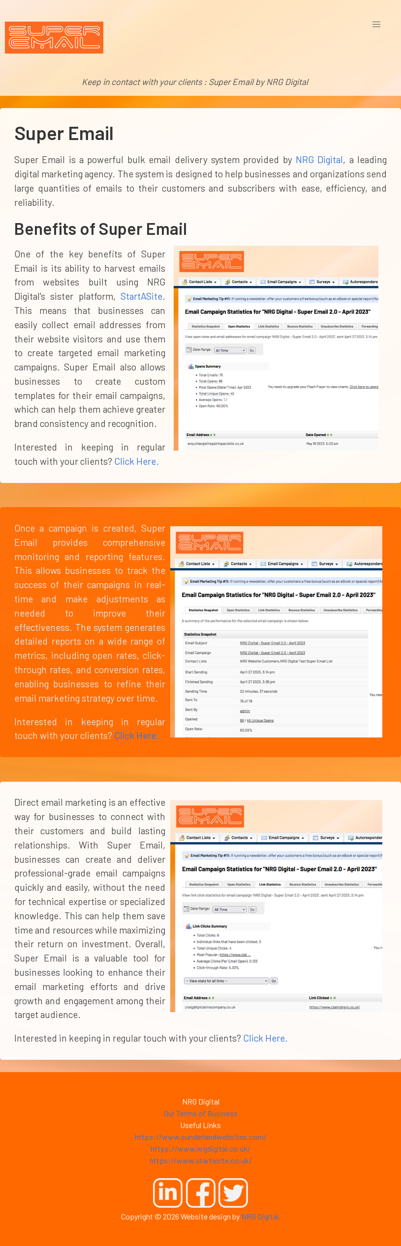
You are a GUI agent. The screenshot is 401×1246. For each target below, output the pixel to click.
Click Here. (136, 461)
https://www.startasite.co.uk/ (201, 1160)
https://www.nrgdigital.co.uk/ (200, 1148)
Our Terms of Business (201, 1113)
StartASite (141, 296)
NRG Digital (319, 159)
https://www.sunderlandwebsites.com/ (201, 1136)
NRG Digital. (260, 1216)
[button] (376, 24)
